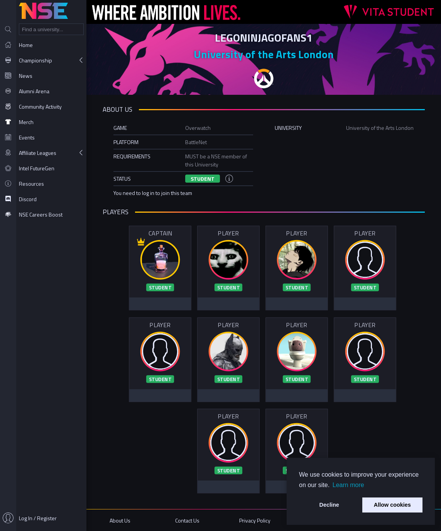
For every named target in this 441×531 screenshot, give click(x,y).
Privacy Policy (254, 520)
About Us (120, 520)
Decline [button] (329, 505)
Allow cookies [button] (392, 505)
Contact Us (187, 520)
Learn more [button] (348, 485)
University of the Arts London (264, 54)
